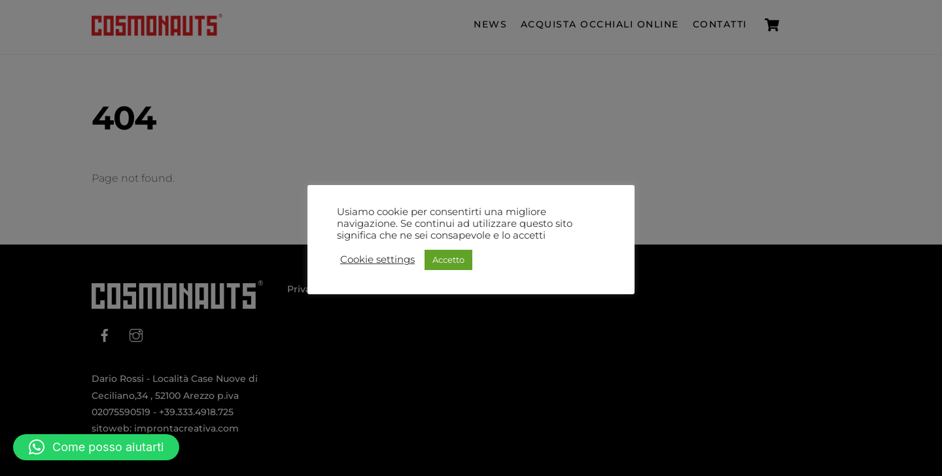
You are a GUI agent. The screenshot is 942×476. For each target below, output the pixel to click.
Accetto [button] (448, 259)
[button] (96, 447)
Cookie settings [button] (377, 259)
